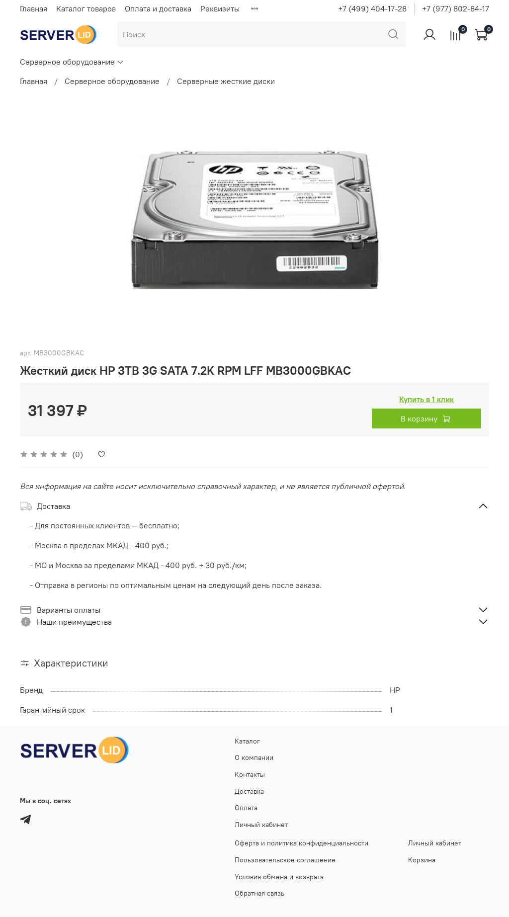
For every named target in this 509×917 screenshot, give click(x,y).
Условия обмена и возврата (279, 876)
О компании (254, 757)
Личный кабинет (261, 824)
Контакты (250, 774)
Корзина (421, 859)
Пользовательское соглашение (285, 859)
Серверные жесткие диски (226, 81)
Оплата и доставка (158, 8)
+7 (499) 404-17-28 (372, 8)
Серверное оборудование (72, 62)
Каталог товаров (86, 8)
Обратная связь (259, 893)
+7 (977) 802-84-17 (455, 8)
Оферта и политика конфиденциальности (301, 842)
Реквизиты (220, 8)
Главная (33, 8)
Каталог (247, 741)
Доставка (249, 791)
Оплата (246, 807)
